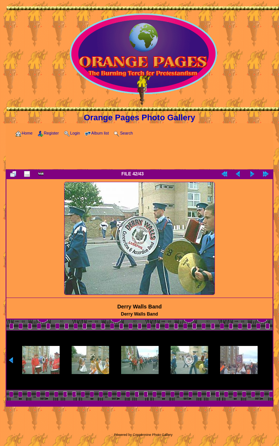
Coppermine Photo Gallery (152, 435)
